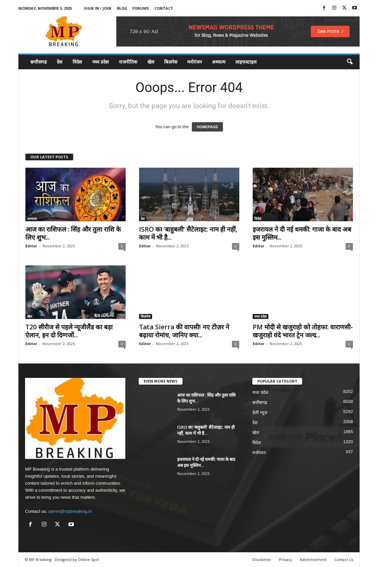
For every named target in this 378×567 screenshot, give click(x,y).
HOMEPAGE (207, 127)
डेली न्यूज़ (259, 412)
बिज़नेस (170, 62)
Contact (163, 8)
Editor (31, 245)
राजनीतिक (128, 62)
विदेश (77, 62)
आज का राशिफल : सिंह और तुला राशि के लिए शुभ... (73, 233)
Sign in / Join (97, 8)
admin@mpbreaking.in (70, 511)
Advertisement (313, 559)
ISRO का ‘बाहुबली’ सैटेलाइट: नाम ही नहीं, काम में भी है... (188, 233)
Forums (140, 8)
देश (59, 62)
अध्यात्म (218, 62)
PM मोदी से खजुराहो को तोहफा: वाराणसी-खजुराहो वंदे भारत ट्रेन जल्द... (303, 331)
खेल (150, 62)
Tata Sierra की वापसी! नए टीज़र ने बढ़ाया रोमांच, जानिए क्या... (184, 331)
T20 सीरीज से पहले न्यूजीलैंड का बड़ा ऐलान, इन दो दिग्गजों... (69, 331)
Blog (122, 8)
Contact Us (343, 559)
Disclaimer (261, 559)
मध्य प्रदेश (100, 62)
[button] (349, 62)
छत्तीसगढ (38, 62)
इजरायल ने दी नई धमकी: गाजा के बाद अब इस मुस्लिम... (302, 233)
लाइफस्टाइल (245, 62)
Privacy (285, 559)
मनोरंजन (194, 62)
